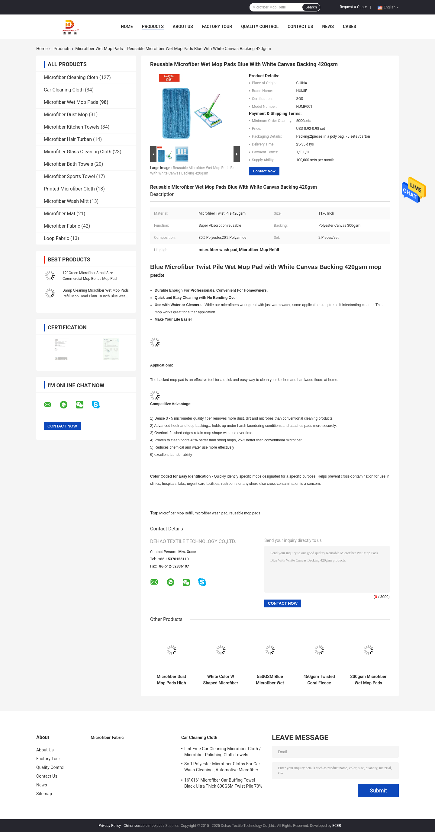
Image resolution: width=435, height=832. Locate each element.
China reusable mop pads (144, 826)
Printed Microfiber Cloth (69, 189)
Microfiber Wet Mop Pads (99, 48)
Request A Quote (353, 7)
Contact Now (264, 171)
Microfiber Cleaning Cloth (71, 77)
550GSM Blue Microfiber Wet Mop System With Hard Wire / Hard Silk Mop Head (270, 680)
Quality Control (260, 26)
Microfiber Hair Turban (68, 139)
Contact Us (300, 26)
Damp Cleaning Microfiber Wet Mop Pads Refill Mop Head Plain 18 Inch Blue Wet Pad (96, 296)
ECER (336, 826)
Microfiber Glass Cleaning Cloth (77, 152)
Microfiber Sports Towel (69, 176)
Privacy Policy (109, 826)
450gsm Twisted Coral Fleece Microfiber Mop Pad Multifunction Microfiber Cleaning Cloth (319, 680)
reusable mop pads (244, 513)
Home (127, 26)
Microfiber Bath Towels (68, 164)
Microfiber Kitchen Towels (71, 127)
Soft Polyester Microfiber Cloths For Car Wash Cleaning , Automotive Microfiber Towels (222, 767)
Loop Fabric (56, 238)
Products (153, 26)
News (328, 26)
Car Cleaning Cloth (64, 90)
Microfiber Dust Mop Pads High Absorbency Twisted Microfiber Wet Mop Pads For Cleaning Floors (171, 680)
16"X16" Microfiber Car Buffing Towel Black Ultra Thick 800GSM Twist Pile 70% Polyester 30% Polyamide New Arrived (223, 784)
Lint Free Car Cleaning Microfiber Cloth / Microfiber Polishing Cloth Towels (222, 751)
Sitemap (44, 793)
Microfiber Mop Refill (176, 513)
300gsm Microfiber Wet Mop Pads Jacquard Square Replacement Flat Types (368, 680)
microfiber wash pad (211, 513)
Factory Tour (217, 26)
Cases (349, 26)
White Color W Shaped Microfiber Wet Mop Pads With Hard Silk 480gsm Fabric (220, 680)
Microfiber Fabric (62, 226)
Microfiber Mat (59, 213)
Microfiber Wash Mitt (66, 201)
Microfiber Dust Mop (66, 114)
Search (311, 7)
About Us (183, 26)
